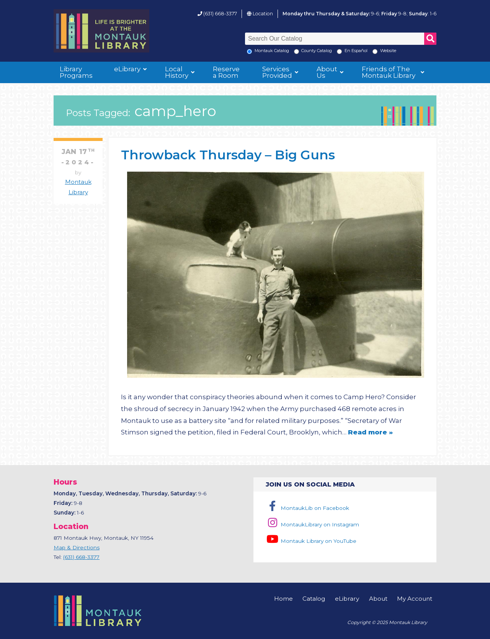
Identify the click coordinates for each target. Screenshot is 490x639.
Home (283, 598)
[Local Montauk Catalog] (249, 51)
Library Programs (76, 72)
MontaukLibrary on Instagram (312, 524)
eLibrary (127, 69)
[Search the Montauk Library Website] (374, 51)
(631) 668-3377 (220, 13)
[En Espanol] (339, 51)
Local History (176, 72)
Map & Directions (77, 547)
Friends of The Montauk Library (388, 72)
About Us (327, 72)
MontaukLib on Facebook (307, 508)
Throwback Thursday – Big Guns (228, 154)
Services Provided (277, 72)
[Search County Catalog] (296, 51)
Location (263, 13)
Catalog (313, 598)
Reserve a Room (226, 72)
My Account (414, 598)
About (378, 598)
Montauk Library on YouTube (311, 541)
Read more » (370, 432)
